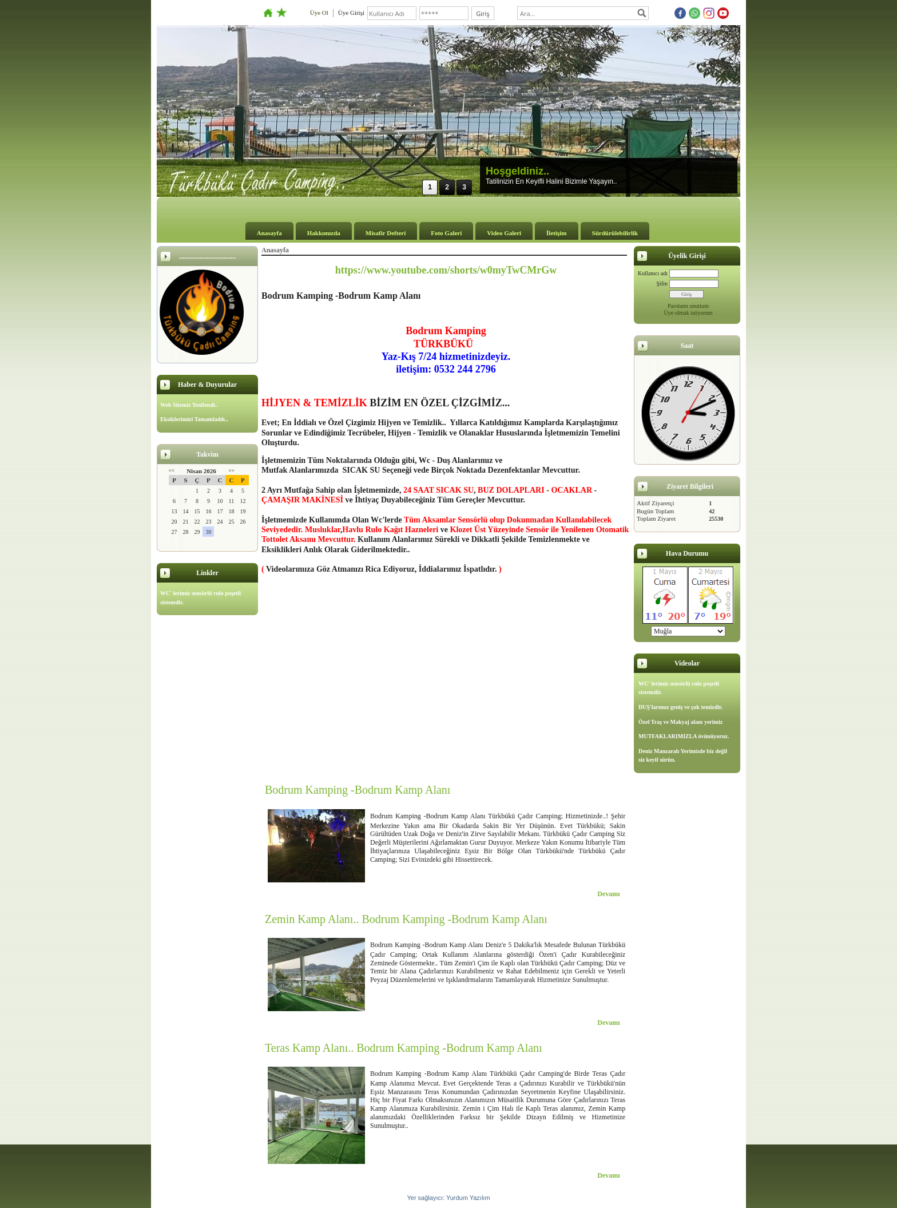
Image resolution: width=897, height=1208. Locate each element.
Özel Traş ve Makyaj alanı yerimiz (680, 722)
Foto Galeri (446, 232)
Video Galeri (504, 232)
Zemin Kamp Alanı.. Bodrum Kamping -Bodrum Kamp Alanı (406, 919)
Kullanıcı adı (653, 273)
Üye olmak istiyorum (688, 313)
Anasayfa (269, 232)
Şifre (662, 283)
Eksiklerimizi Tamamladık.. (194, 419)
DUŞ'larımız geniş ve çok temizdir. (680, 707)
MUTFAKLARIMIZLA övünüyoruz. (683, 736)
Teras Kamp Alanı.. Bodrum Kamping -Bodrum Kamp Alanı (403, 1047)
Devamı (608, 894)
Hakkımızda (323, 232)
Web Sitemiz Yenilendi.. (189, 405)
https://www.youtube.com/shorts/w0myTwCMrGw (446, 270)
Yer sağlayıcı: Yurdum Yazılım (448, 1197)
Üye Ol (319, 12)
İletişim (556, 232)
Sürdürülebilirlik (615, 232)
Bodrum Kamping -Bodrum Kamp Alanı (357, 789)
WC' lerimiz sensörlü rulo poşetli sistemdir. (200, 597)
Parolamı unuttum (688, 306)
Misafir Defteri (386, 232)
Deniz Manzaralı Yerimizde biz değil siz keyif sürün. (682, 755)
